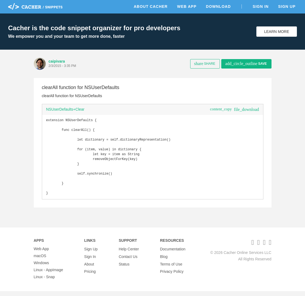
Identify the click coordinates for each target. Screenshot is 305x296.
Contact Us (128, 260)
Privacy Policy (171, 275)
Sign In (261, 6)
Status (124, 268)
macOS (40, 260)
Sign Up (287, 6)
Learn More (276, 31)
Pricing (90, 275)
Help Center (129, 253)
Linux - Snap (44, 282)
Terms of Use (171, 268)
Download (218, 6)
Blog (163, 260)
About (89, 268)
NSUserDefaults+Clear (65, 109)
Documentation (172, 253)
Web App (186, 6)
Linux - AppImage (48, 275)
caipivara (57, 61)
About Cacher (151, 6)
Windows (41, 268)
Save (246, 63)
